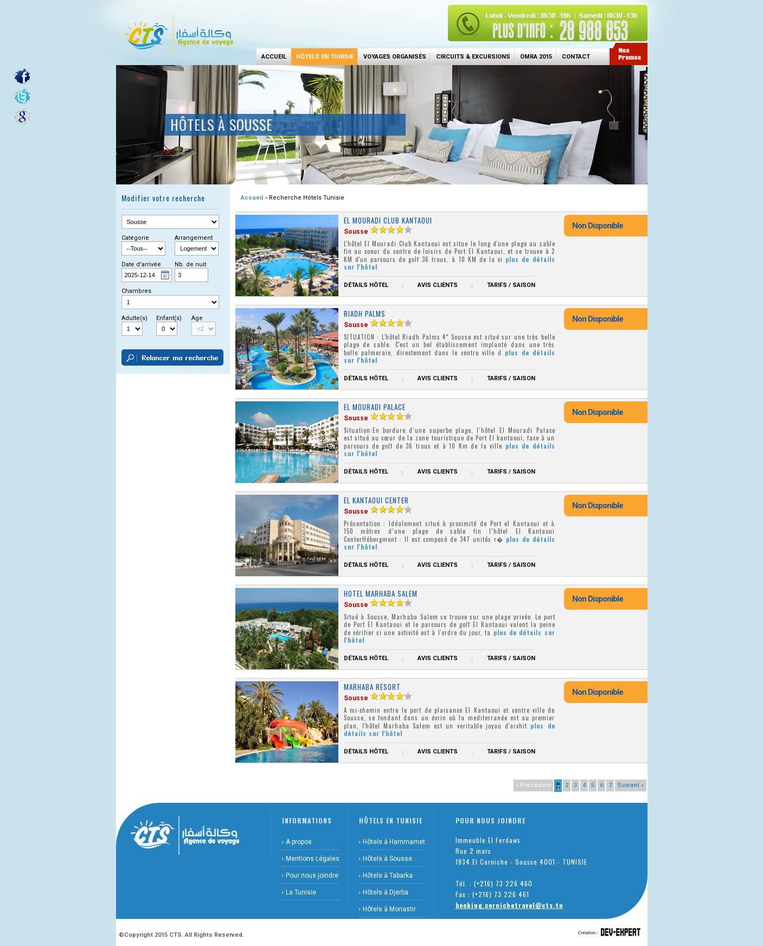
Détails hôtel (366, 285)
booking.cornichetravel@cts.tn (509, 905)
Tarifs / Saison (511, 285)
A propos (299, 842)
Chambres (136, 291)
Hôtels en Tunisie (325, 56)
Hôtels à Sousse (387, 858)
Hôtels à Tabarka (388, 875)
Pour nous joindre (312, 875)
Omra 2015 (536, 56)
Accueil (273, 56)
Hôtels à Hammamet (394, 842)
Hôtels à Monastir (389, 909)
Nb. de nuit (190, 264)
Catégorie (135, 237)
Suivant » (630, 785)
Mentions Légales (312, 858)
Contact (576, 56)
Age (197, 318)
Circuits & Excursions (473, 56)
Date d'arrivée (141, 264)
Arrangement (194, 237)
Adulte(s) (134, 318)
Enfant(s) (169, 318)
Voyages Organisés (394, 56)
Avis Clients (438, 285)
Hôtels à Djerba (385, 892)
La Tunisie (301, 892)
